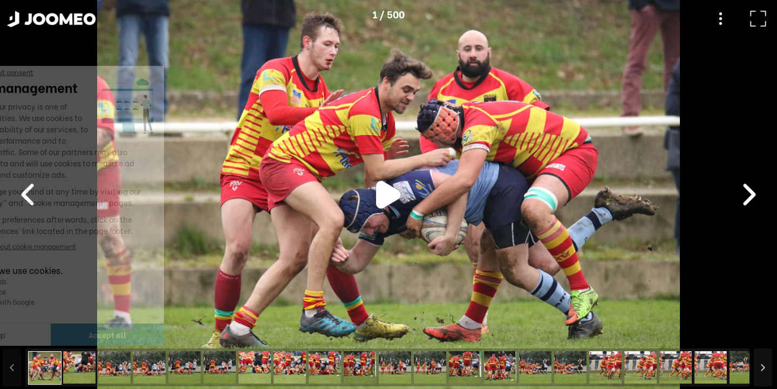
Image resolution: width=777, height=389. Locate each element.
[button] (28, 333)
